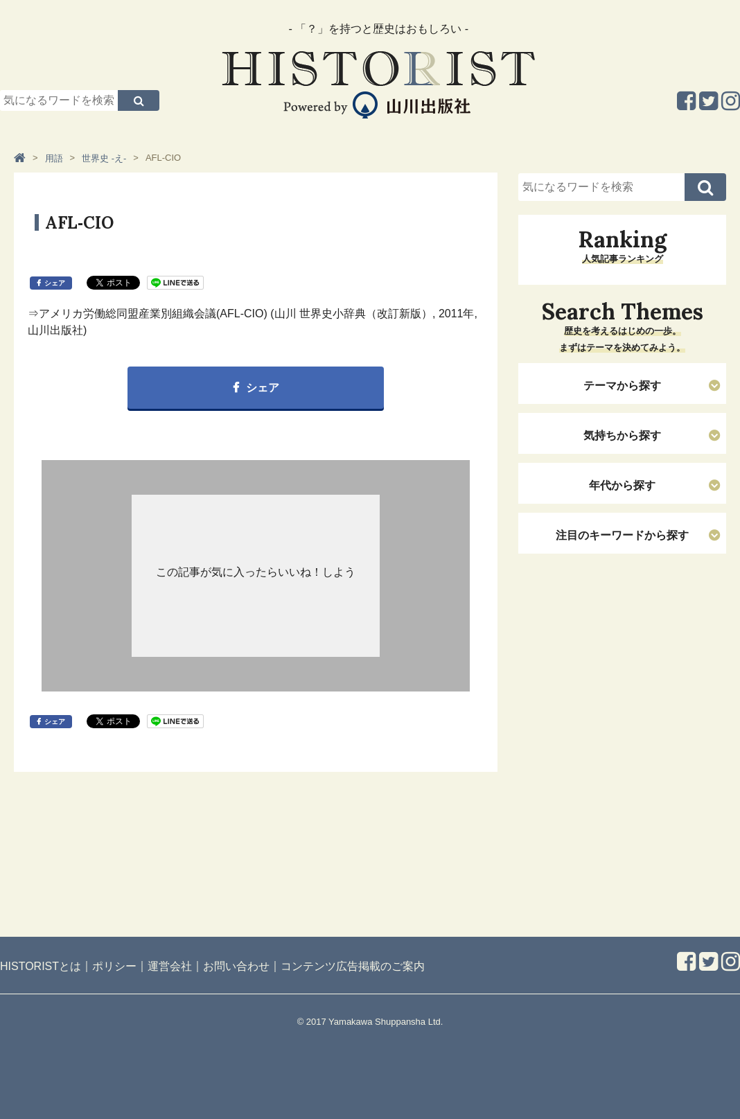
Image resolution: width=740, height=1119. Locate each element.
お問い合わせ (236, 966)
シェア (54, 283)
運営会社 (170, 966)
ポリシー (114, 966)
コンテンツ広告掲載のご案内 (353, 966)
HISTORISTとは (40, 966)
